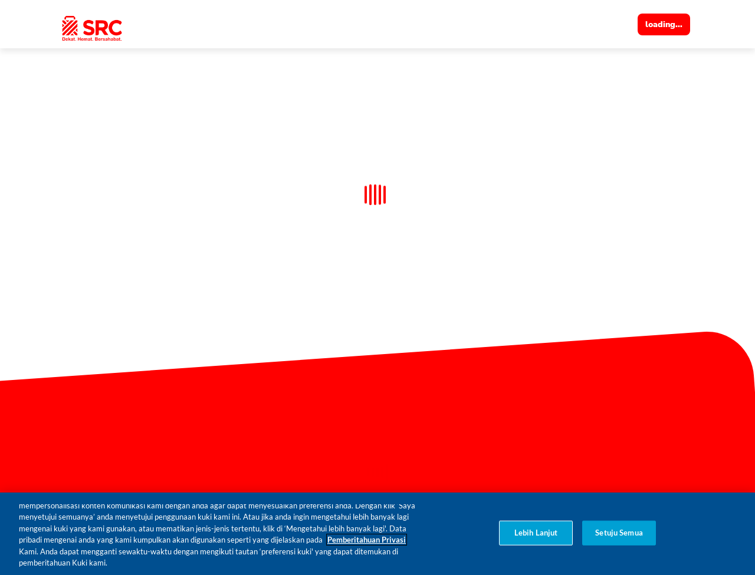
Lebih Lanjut (536, 532)
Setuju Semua (619, 532)
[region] (377, 534)
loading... (663, 24)
